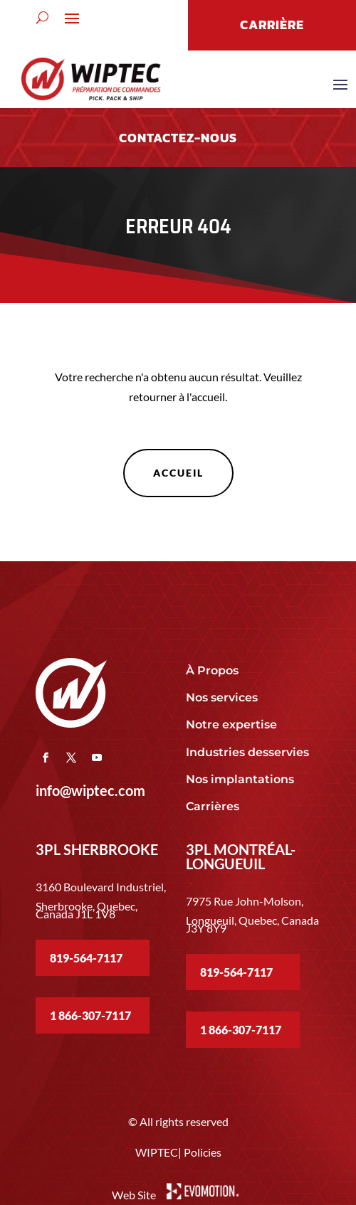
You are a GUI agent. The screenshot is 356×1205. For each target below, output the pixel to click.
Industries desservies (247, 752)
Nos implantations (241, 779)
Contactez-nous (178, 137)
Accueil (178, 473)
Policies (202, 1152)
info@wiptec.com (90, 790)
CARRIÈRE (272, 24)
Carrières (212, 806)
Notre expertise (233, 724)
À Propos (212, 670)
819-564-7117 (86, 958)
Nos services (222, 697)
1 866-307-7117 (90, 1015)
